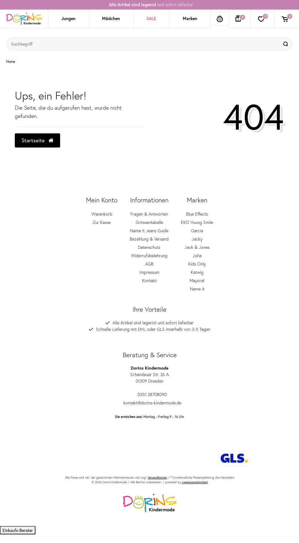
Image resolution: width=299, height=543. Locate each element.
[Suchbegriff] (143, 44)
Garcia (197, 230)
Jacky (197, 239)
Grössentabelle (149, 222)
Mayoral (197, 280)
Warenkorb (102, 214)
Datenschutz (149, 247)
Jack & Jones (197, 247)
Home (10, 61)
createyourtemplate (195, 482)
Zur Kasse (102, 222)
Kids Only (197, 264)
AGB (149, 264)
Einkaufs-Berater (17, 530)
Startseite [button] (37, 140)
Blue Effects (197, 214)
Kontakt (149, 280)
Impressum (149, 272)
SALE (151, 18)
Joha (197, 255)
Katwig (197, 272)
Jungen (68, 18)
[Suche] (286, 44)
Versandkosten (157, 478)
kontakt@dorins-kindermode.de (149, 403)
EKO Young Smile (197, 222)
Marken (190, 18)
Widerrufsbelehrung (149, 255)
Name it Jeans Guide (149, 230)
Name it (197, 289)
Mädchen (111, 18)
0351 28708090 (149, 394)
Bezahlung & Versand (149, 239)
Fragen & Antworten (149, 214)
